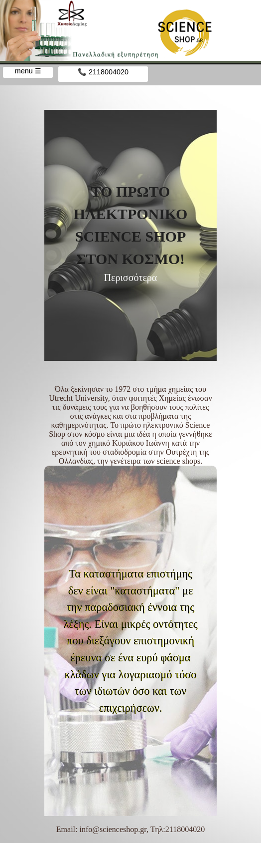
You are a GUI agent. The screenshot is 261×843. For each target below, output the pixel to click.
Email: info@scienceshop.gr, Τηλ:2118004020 (130, 829)
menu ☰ (28, 71)
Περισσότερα (130, 277)
